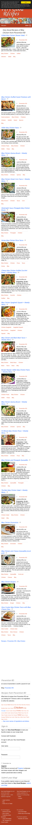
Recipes (3, 25)
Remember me (7, 763)
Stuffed (10, 120)
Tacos (18, 200)
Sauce (26, 715)
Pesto (25, 712)
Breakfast (3, 708)
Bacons (21, 120)
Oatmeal (12, 712)
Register (20, 768)
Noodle (8, 712)
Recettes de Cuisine (23, 818)
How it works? (5, 813)
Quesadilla (13, 483)
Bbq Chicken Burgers (8, 582)
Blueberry (28, 704)
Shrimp (7, 717)
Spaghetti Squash (18, 327)
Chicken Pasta (5, 146)
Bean (13, 365)
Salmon (23, 715)
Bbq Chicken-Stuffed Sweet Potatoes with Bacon (16, 98)
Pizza (18, 263)
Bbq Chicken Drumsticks (9, 522)
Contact (20, 798)
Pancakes (16, 712)
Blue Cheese (13, 632)
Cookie (10, 710)
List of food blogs (22, 811)
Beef (18, 704)
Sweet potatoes (5, 117)
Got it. (26, 2)
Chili (25, 708)
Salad (9, 56)
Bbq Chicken (4, 53)
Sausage (3, 717)
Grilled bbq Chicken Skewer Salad (12, 35)
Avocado (5, 704)
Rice (12, 715)
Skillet (3, 149)
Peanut (22, 712)
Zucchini (12, 295)
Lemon (2, 712)
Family (18, 710)
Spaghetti (13, 330)
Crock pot (20, 574)
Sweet (15, 120)
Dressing (14, 710)
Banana (12, 704)
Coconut (7, 710)
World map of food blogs (24, 813)
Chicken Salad (5, 515)
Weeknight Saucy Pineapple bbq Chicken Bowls (15, 209)
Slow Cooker (4, 629)
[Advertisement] (16, 78)
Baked (9, 704)
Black (2, 365)
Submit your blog (6, 811)
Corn (23, 200)
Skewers (3, 56)
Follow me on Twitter (7, 803)
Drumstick (13, 543)
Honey (3, 266)
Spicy (19, 717)
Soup (16, 717)
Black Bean (13, 362)
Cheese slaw (13, 629)
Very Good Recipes (5, 791)
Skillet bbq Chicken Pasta (10, 128)
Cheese (10, 577)
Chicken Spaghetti (6, 327)
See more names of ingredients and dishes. (16, 721)
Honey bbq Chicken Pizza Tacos (12, 240)
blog (3, 801)
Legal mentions (6, 800)
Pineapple (13, 233)
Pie (27, 712)
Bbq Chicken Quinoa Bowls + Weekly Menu (14, 154)
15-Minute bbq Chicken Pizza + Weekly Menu (14, 432)
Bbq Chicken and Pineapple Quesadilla (14, 460)
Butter (6, 708)
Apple (2, 704)
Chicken (12, 53)
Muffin (6, 712)
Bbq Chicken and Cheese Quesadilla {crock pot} (16, 552)
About (19, 796)
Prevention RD (23, 40)
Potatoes (23, 117)
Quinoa (19, 174)
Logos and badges (6, 818)
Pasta (8, 149)
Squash (3, 333)
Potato (2, 715)
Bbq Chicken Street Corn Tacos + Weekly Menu (15, 180)
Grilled (18, 53)
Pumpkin (6, 715)
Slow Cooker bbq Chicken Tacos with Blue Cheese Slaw (16, 608)
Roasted (15, 715)
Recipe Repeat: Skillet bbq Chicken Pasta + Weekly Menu (15, 371)
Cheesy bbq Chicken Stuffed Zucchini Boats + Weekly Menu (14, 271)
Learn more (22, 7)
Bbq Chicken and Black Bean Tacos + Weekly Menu (14, 339)
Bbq (14, 56)
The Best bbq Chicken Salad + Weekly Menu (14, 491)
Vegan (2, 719)
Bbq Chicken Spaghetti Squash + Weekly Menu (15, 303)
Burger (12, 603)
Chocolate (3, 710)
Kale (28, 710)
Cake (9, 708)
